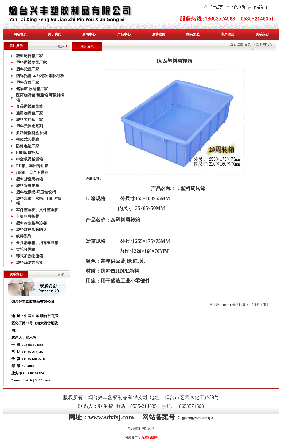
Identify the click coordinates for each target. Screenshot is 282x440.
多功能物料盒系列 (31, 133)
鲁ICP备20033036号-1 (197, 418)
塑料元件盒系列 (29, 126)
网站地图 (148, 429)
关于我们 (54, 34)
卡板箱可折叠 (27, 216)
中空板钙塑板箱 (29, 159)
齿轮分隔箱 (25, 249)
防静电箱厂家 (27, 146)
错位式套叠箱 (27, 139)
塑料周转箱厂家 (29, 56)
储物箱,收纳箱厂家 (32, 89)
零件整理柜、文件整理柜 (37, 210)
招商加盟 (193, 34)
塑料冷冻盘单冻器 (31, 223)
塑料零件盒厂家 (29, 120)
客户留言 (227, 34)
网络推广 (131, 437)
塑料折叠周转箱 (29, 179)
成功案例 (158, 34)
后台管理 (134, 429)
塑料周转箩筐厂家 (31, 62)
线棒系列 (23, 236)
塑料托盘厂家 (27, 69)
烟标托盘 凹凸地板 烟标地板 (40, 76)
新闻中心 (89, 34)
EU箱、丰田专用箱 (32, 166)
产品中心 (124, 34)
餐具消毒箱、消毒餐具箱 (37, 243)
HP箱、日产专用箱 (32, 172)
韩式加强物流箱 (29, 256)
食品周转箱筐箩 (29, 106)
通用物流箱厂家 (29, 113)
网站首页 (20, 34)
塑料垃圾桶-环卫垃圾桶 (36, 192)
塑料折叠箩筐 (27, 186)
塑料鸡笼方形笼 (29, 263)
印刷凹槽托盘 (27, 153)
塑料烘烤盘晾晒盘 (31, 230)
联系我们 (262, 34)
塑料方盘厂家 (27, 82)
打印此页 (259, 305)
